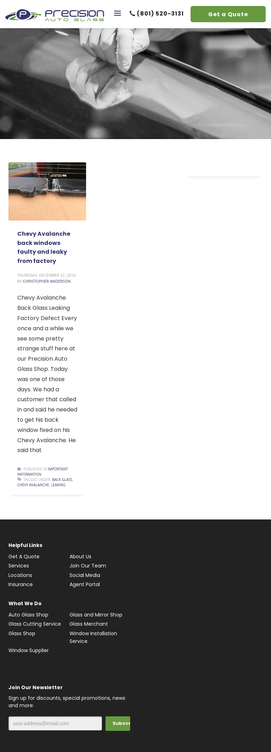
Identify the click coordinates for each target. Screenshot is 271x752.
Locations (20, 575)
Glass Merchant (89, 623)
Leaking (58, 484)
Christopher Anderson (47, 281)
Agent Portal (85, 584)
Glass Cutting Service (34, 623)
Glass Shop (21, 633)
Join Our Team (88, 565)
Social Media (85, 575)
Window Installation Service (93, 637)
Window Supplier (28, 650)
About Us (80, 556)
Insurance (20, 584)
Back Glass (62, 479)
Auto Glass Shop (28, 614)
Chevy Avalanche (33, 484)
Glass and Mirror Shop (96, 614)
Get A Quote (24, 556)
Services (18, 565)
